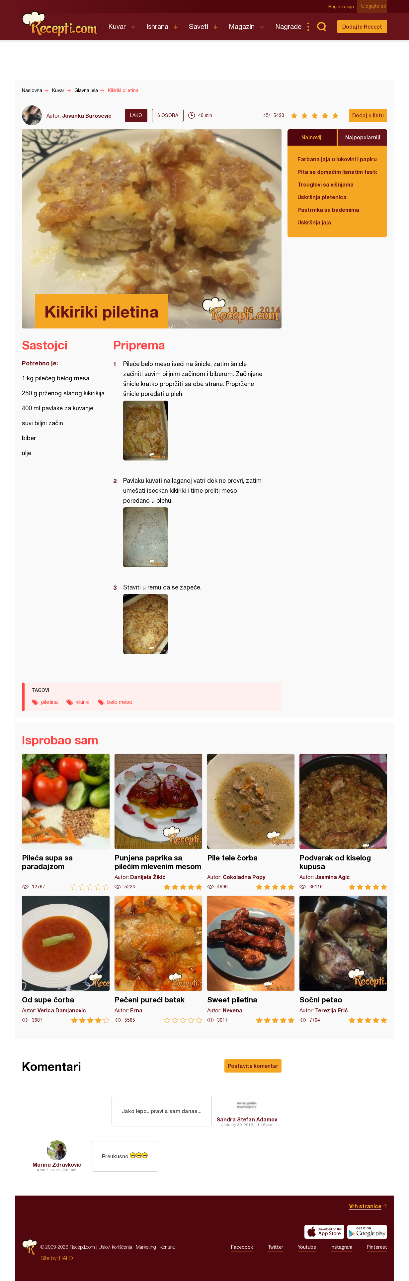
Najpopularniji (362, 137)
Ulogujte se (374, 6)
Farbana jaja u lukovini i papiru (337, 159)
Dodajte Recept (362, 26)
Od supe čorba (66, 959)
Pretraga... (321, 26)
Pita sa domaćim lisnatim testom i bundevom (337, 172)
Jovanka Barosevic (87, 115)
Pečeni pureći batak (158, 959)
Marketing (146, 1247)
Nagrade (288, 26)
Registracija (342, 6)
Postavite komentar (253, 1066)
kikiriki (82, 702)
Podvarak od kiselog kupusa (343, 822)
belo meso (119, 702)
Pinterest (377, 1247)
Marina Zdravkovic (57, 1164)
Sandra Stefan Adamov (246, 1119)
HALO (66, 1258)
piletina (49, 702)
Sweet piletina (251, 959)
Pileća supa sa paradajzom (66, 822)
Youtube (307, 1247)
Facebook (242, 1247)
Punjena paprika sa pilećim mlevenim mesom (158, 822)
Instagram (341, 1247)
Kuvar (117, 26)
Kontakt (167, 1247)
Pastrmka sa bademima (328, 209)
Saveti (198, 26)
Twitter (275, 1247)
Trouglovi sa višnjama (325, 184)
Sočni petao (343, 959)
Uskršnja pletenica (322, 197)
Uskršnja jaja (314, 222)
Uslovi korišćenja (115, 1247)
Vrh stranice (365, 1206)
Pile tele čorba (251, 822)
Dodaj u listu (368, 115)
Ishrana (157, 26)
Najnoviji (312, 137)
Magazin (242, 26)
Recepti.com (60, 24)
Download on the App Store (324, 1232)
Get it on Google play (367, 1232)
